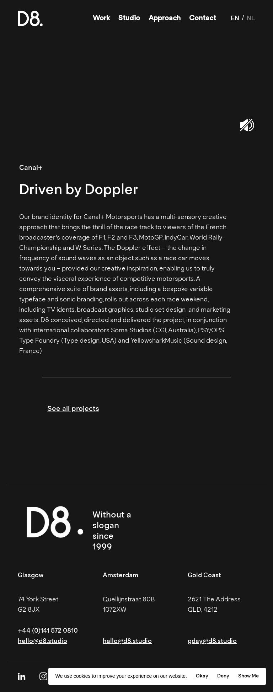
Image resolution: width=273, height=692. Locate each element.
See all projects (73, 408)
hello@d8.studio (42, 641)
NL (251, 18)
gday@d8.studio (212, 641)
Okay (202, 675)
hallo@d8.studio (127, 641)
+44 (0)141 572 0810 (48, 630)
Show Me (248, 675)
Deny (223, 675)
